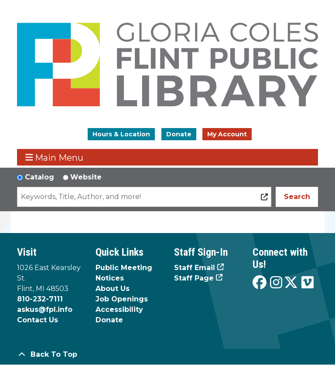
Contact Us (37, 320)
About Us (113, 288)
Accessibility (119, 309)
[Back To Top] (167, 354)
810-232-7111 (40, 299)
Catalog (39, 177)
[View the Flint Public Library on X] (291, 283)
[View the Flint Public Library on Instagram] (276, 283)
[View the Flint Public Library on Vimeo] (307, 283)
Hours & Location (121, 134)
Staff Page (194, 278)
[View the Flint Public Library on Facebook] (260, 283)
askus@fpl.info (44, 309)
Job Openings (122, 299)
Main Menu (54, 157)
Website (86, 177)
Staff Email (194, 268)
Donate (178, 134)
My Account (227, 134)
